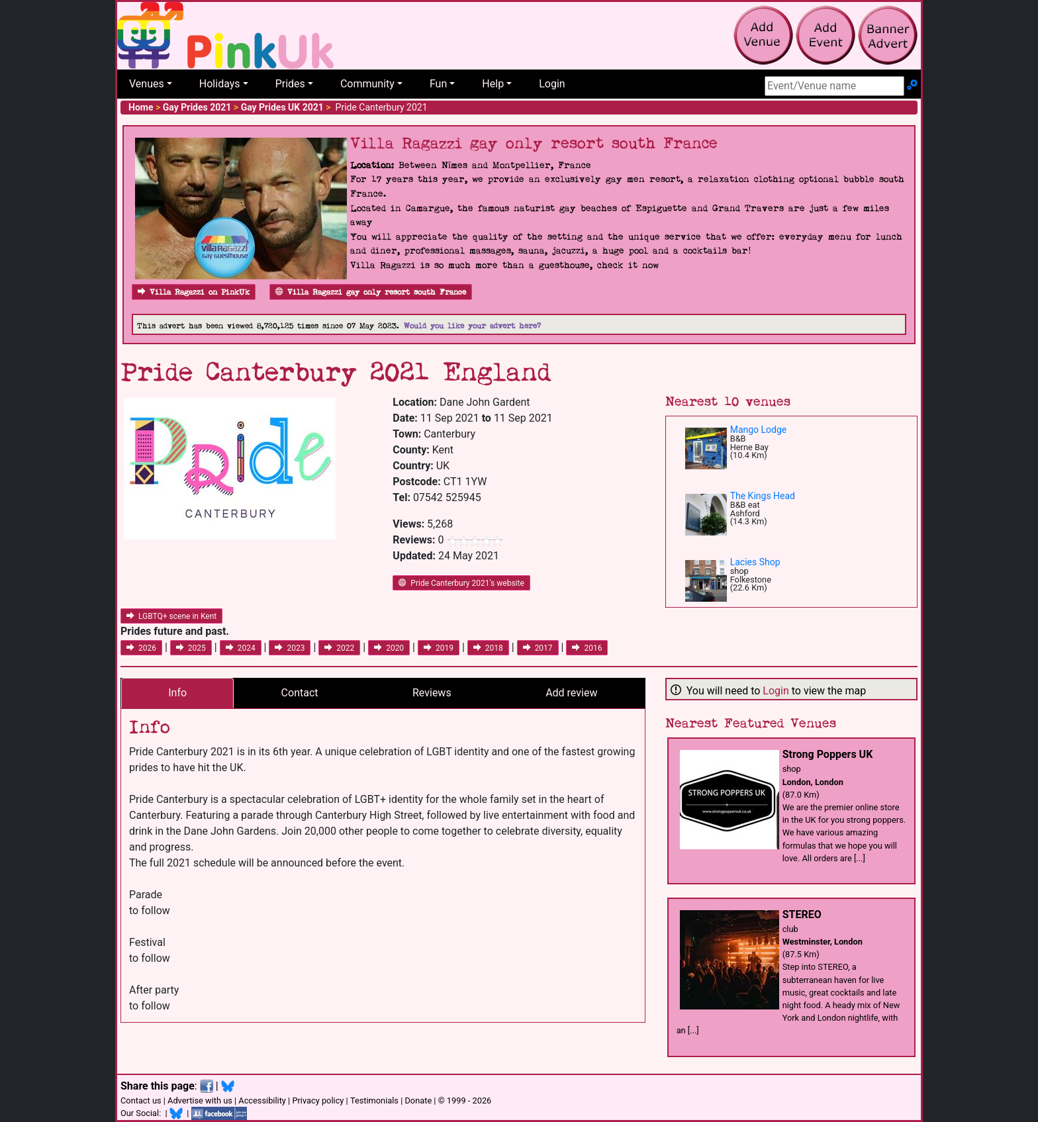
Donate (418, 1100)
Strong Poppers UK (827, 754)
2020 (389, 648)
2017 (538, 648)
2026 (141, 648)
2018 (488, 648)
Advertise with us (199, 1100)
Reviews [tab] (431, 692)
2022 (339, 648)
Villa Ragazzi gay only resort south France (370, 292)
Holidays (219, 83)
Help (493, 83)
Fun (438, 83)
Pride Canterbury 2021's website (461, 583)
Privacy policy (318, 1100)
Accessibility (262, 1100)
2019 (438, 648)
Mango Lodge (758, 429)
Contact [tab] (299, 692)
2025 (191, 648)
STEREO (802, 914)
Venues (146, 83)
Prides (290, 83)
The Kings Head (762, 496)
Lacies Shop (755, 562)
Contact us (141, 1100)
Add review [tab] (571, 692)
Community (367, 83)
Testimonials (374, 1100)
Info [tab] (177, 692)
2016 (587, 648)
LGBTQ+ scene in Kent (171, 616)
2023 (290, 648)
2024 (241, 648)
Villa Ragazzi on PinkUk (194, 292)
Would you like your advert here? (472, 326)
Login (552, 83)
